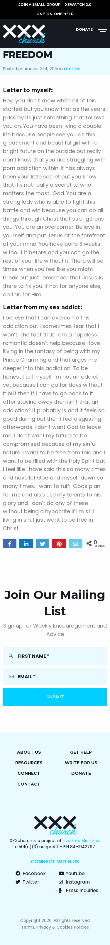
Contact (28, 784)
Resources (29, 762)
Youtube (72, 873)
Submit (55, 697)
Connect (29, 773)
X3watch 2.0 (78, 4)
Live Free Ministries (81, 840)
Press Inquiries (78, 890)
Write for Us (81, 762)
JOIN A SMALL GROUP (39, 4)
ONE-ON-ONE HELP (55, 14)
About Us (29, 752)
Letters (72, 69)
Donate (84, 29)
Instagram (74, 881)
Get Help (81, 752)
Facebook (31, 873)
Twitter (27, 881)
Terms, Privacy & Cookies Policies (55, 927)
